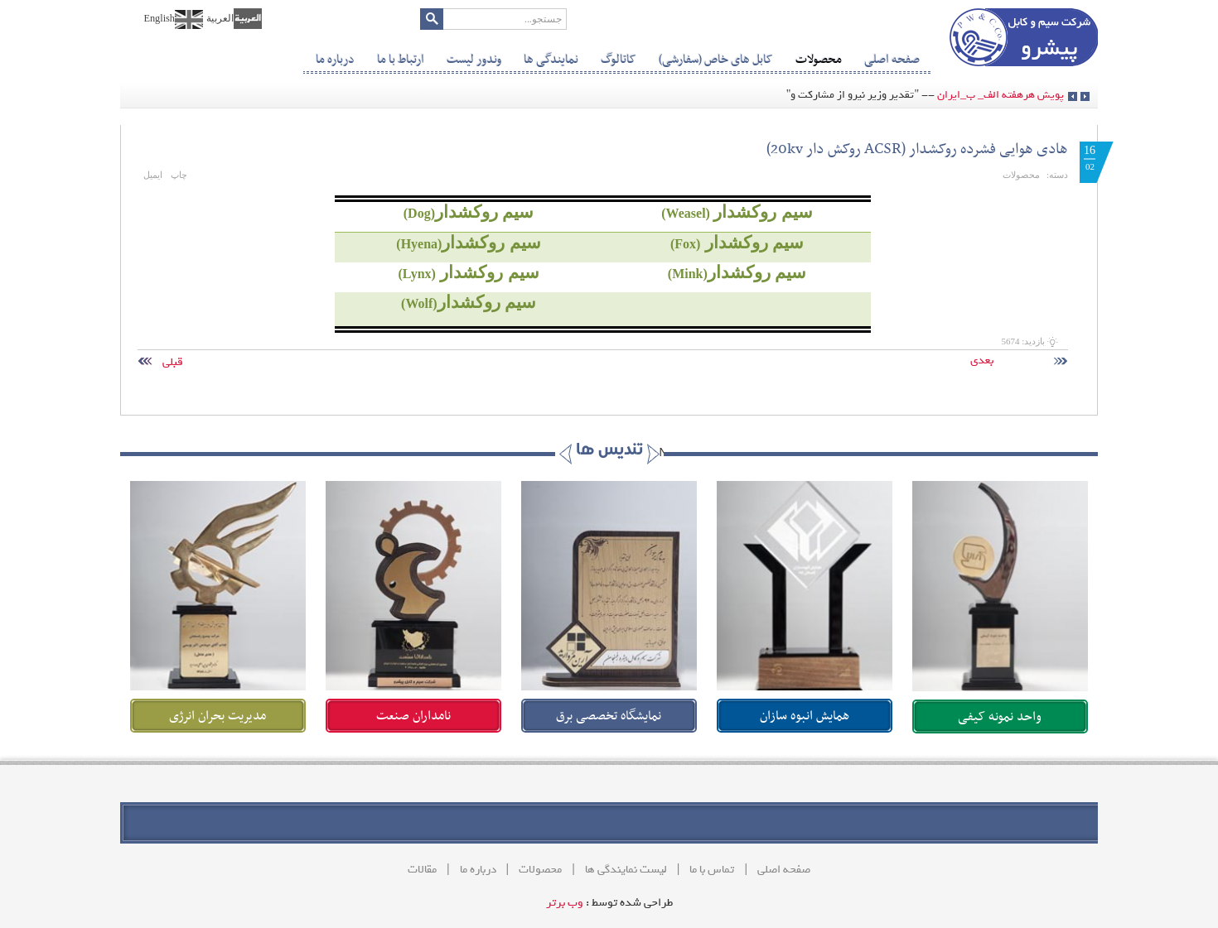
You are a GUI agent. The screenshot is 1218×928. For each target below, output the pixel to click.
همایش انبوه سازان (804, 716)
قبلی (198, 362)
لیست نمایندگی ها (626, 869)
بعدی (1006, 360)
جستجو (431, 19)
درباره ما (478, 869)
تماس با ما (711, 869)
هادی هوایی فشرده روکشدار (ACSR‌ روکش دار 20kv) (917, 149)
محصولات (1021, 175)
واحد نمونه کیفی (1000, 716)
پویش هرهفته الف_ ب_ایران (1000, 94)
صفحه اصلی (783, 869)
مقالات (422, 869)
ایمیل (152, 175)
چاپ (179, 175)
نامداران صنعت (413, 716)
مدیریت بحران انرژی (217, 716)
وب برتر (564, 902)
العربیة (220, 18)
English (159, 18)
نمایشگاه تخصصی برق (608, 716)
